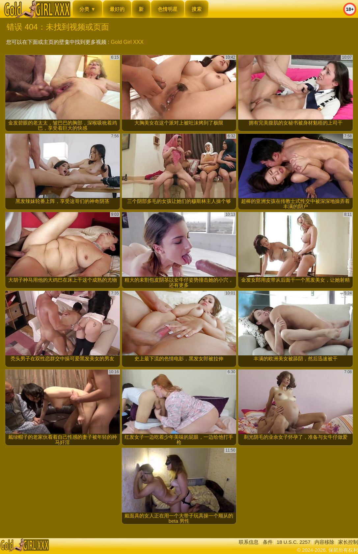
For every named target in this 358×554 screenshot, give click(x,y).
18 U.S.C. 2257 (294, 542)
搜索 (197, 9)
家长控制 (348, 542)
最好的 (117, 9)
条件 (268, 542)
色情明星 (168, 9)
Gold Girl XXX (127, 42)
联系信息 (249, 542)
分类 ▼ (87, 9)
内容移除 (324, 542)
